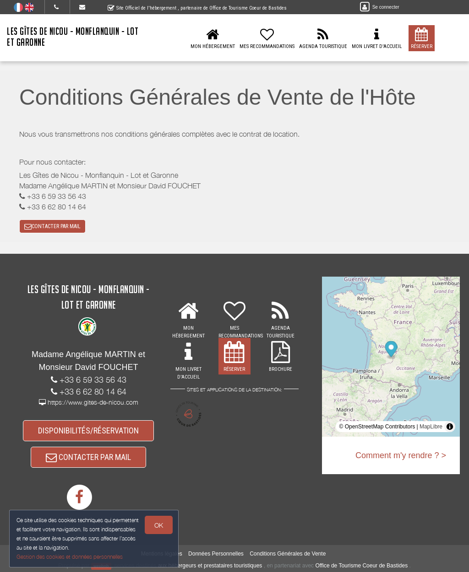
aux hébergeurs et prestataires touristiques (210, 565)
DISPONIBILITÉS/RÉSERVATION (88, 430)
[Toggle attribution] (449, 426)
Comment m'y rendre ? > (400, 455)
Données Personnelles (216, 554)
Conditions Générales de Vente (288, 554)
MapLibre (431, 426)
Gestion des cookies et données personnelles (69, 556)
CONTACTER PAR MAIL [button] (52, 226)
